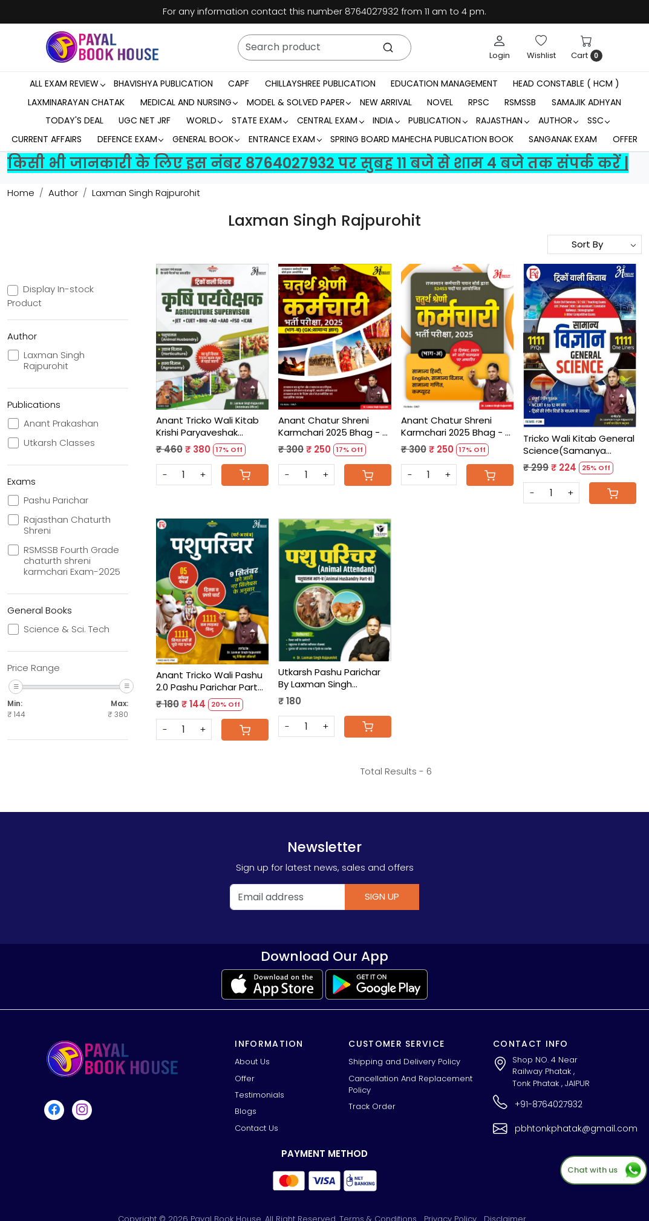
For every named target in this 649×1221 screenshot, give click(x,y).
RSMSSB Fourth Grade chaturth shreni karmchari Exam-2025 (72, 561)
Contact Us (256, 1128)
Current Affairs (46, 139)
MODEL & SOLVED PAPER (299, 102)
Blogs (245, 1111)
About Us (252, 1061)
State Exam (260, 120)
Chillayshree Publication (320, 83)
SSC (598, 120)
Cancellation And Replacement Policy (410, 1084)
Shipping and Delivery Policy (404, 1061)
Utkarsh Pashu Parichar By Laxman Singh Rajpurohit (329, 678)
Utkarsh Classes (59, 442)
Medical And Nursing (189, 102)
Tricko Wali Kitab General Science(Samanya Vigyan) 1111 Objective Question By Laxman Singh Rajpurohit (578, 444)
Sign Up (382, 896)
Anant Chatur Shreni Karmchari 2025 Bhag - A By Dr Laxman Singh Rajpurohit (456, 426)
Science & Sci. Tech (66, 629)
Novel (440, 102)
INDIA (386, 120)
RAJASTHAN (502, 120)
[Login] (499, 47)
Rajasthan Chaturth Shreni (67, 525)
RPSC (478, 102)
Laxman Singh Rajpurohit (54, 361)
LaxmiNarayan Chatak (76, 102)
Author (558, 120)
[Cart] (245, 475)
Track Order (372, 1106)
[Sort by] (594, 244)
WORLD (204, 120)
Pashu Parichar (56, 500)
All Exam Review (67, 83)
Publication (437, 120)
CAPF (238, 83)
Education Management (444, 83)
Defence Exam (130, 139)
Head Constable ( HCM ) (566, 83)
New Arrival (386, 102)
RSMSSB (520, 102)
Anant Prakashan (61, 423)
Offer (625, 139)
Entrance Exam (285, 139)
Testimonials (259, 1095)
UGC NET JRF (145, 120)
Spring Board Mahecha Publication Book (422, 139)
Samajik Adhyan (586, 102)
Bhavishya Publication (163, 83)
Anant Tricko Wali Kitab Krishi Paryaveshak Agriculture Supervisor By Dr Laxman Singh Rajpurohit (211, 426)
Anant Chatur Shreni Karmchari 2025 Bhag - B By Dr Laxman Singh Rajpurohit (333, 426)
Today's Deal (74, 120)
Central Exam (330, 120)
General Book (206, 139)
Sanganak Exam (563, 139)
